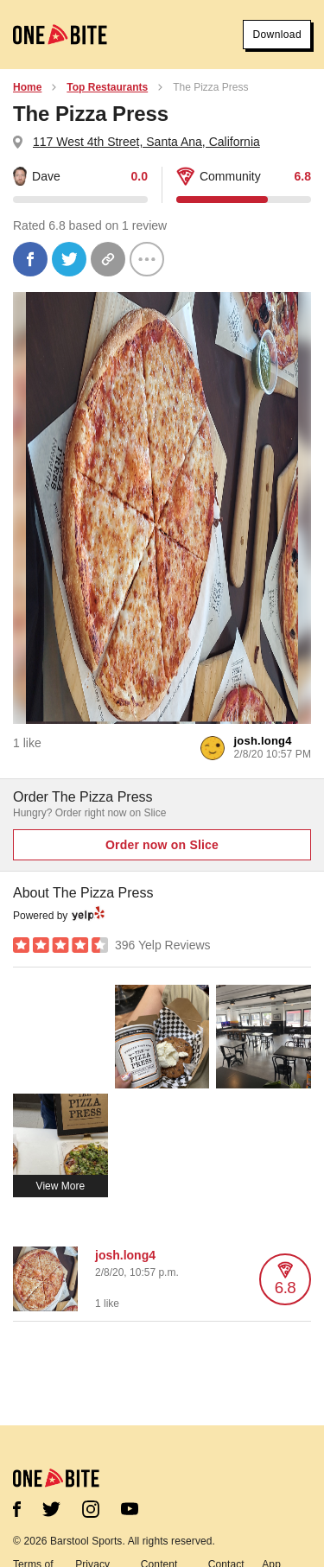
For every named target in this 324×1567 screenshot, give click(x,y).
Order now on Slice (162, 845)
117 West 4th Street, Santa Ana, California (146, 142)
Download (277, 35)
